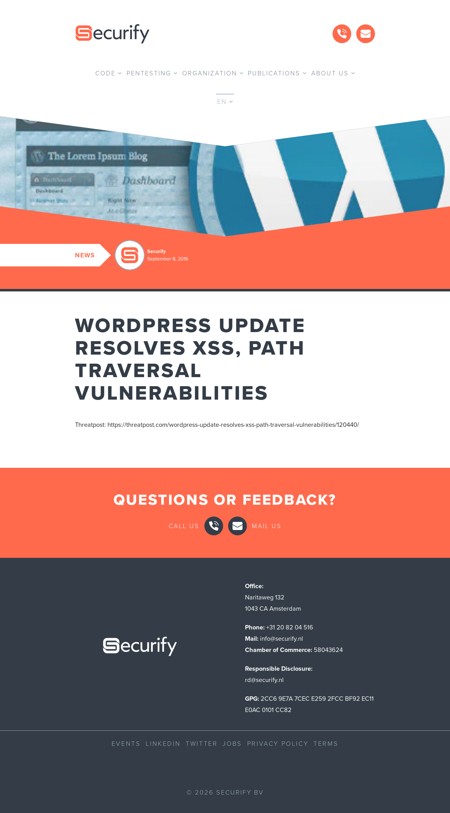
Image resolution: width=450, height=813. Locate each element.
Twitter (202, 743)
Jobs (232, 743)
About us (330, 73)
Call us (184, 526)
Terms (325, 743)
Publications (274, 73)
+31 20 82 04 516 (289, 627)
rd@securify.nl (264, 679)
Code (105, 73)
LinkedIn (163, 743)
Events (126, 743)
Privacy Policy (277, 743)
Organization (209, 73)
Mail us (267, 526)
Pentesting (149, 73)
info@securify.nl (281, 638)
